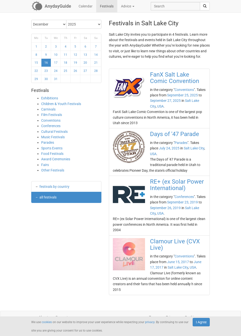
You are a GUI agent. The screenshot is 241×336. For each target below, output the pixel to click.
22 (36, 71)
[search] (205, 6)
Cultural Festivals (54, 132)
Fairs (45, 165)
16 (46, 62)
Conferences (50, 126)
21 (96, 62)
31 (56, 79)
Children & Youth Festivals (61, 104)
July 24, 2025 (169, 148)
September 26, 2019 (165, 208)
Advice (127, 6)
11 (65, 54)
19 (75, 62)
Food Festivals (52, 154)
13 (85, 54)
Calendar (85, 6)
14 (96, 54)
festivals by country (54, 187)
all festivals (48, 197)
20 (85, 62)
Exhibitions (49, 98)
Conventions (50, 120)
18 (65, 62)
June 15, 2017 (178, 262)
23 (46, 71)
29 (36, 79)
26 (75, 71)
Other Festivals (52, 170)
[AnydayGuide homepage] (51, 6)
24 (56, 71)
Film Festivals (51, 115)
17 (56, 62)
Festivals (107, 6)
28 (96, 71)
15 (36, 62)
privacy (149, 322)
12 (75, 54)
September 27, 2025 (165, 101)
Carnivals (48, 109)
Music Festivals (53, 137)
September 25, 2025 (182, 95)
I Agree (201, 322)
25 (65, 71)
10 (56, 54)
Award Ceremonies (55, 159)
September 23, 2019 (182, 202)
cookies (47, 322)
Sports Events (51, 148)
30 (46, 79)
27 (85, 71)
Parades (47, 142)
